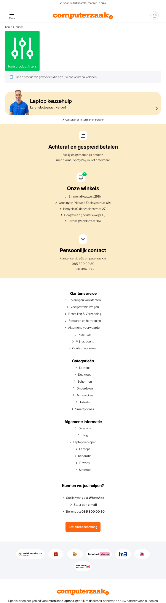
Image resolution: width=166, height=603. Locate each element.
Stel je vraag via (85, 497)
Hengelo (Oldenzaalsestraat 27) (84, 208)
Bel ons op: (85, 511)
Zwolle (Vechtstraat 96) (85, 221)
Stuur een (85, 504)
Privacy (84, 463)
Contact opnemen (84, 348)
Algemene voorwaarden (84, 327)
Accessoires (84, 395)
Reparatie (84, 456)
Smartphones (84, 409)
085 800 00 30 (83, 263)
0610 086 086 (83, 269)
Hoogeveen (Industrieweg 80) (84, 215)
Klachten (84, 334)
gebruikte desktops (88, 601)
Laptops (84, 367)
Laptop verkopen (84, 442)
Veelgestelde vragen (84, 307)
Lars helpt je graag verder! (82, 103)
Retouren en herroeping (85, 320)
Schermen (84, 381)
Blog (84, 435)
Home (8, 26)
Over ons (84, 428)
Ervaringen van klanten (85, 300)
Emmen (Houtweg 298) (85, 196)
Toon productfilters (22, 50)
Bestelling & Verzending (84, 314)
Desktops (84, 374)
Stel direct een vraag (83, 527)
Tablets (85, 402)
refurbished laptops (60, 601)
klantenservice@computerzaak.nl (83, 258)
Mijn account (85, 341)
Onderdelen (85, 388)
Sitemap (85, 469)
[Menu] (11, 16)
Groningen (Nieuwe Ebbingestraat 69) (85, 202)
